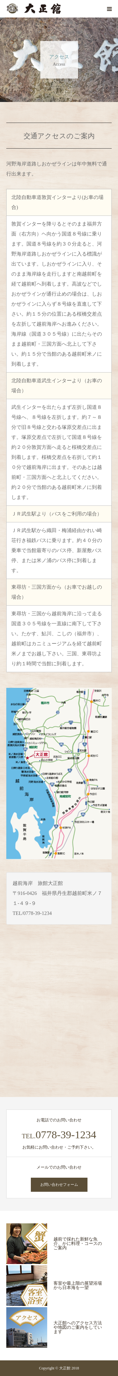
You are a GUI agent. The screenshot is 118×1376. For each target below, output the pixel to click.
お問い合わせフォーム (59, 1184)
